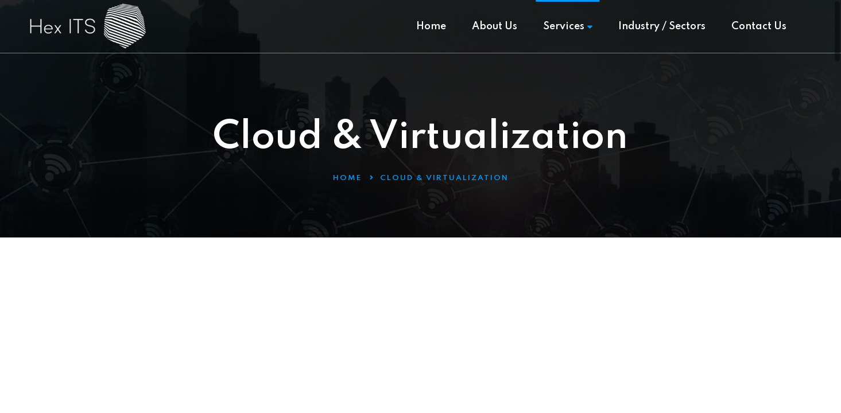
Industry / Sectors (662, 26)
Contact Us (758, 26)
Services (567, 26)
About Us (494, 26)
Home (431, 26)
